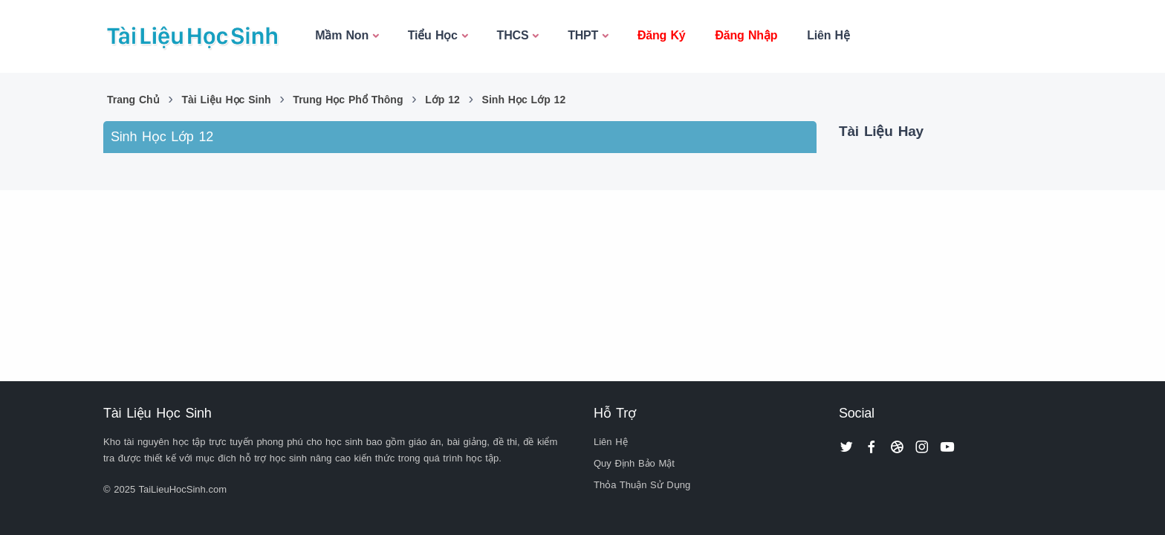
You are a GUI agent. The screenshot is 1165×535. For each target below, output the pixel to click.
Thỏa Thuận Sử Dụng (642, 484)
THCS (513, 35)
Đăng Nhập (746, 35)
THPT (583, 35)
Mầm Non (342, 35)
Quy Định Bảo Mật (634, 463)
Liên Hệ (828, 35)
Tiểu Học (433, 35)
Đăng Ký (661, 35)
